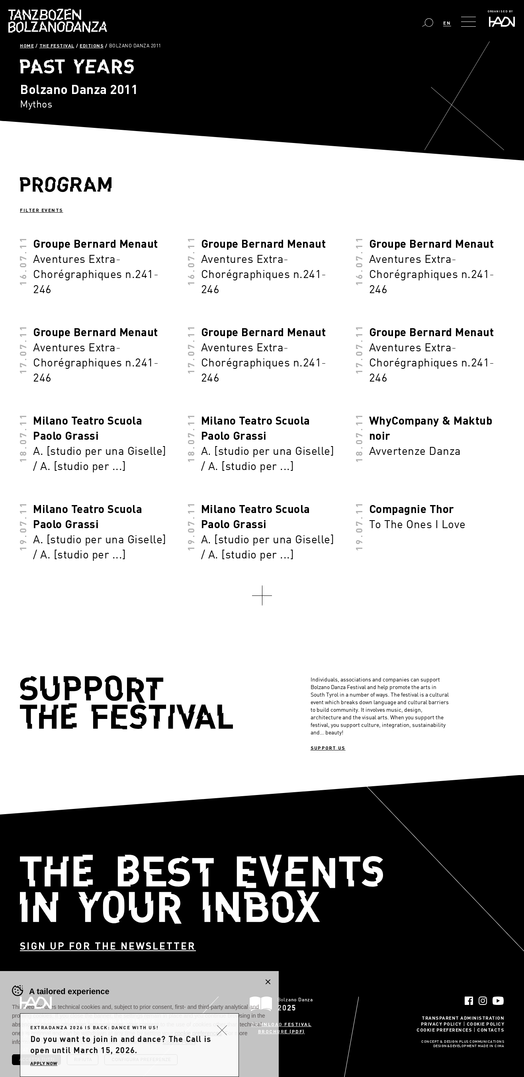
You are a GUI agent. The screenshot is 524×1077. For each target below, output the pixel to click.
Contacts (490, 1029)
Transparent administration (463, 1017)
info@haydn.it (75, 1036)
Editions (92, 45)
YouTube (498, 1001)
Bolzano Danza (57, 21)
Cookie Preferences (444, 1029)
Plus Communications (481, 1042)
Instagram (483, 1001)
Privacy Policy (441, 1023)
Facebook (469, 1001)
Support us (328, 747)
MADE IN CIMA (491, 1046)
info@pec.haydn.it (38, 1043)
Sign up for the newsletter (108, 946)
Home (27, 45)
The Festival (56, 45)
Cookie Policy (485, 1023)
